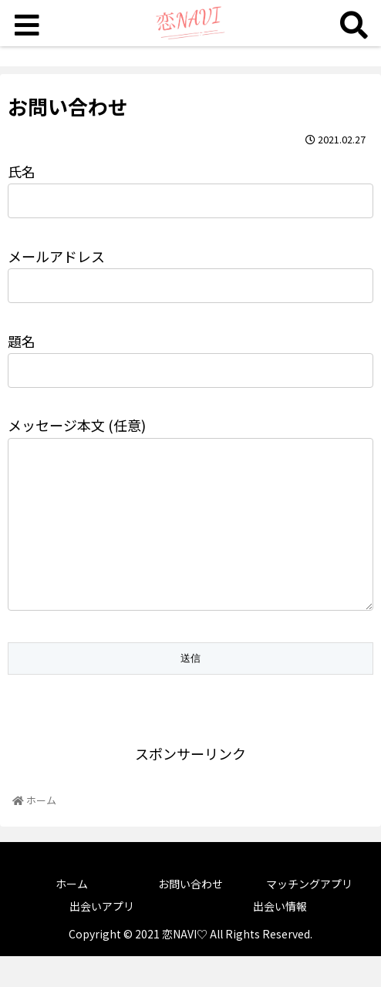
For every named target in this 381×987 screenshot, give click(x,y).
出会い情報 (280, 937)
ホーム (72, 914)
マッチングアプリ (309, 914)
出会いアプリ (101, 937)
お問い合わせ (190, 914)
